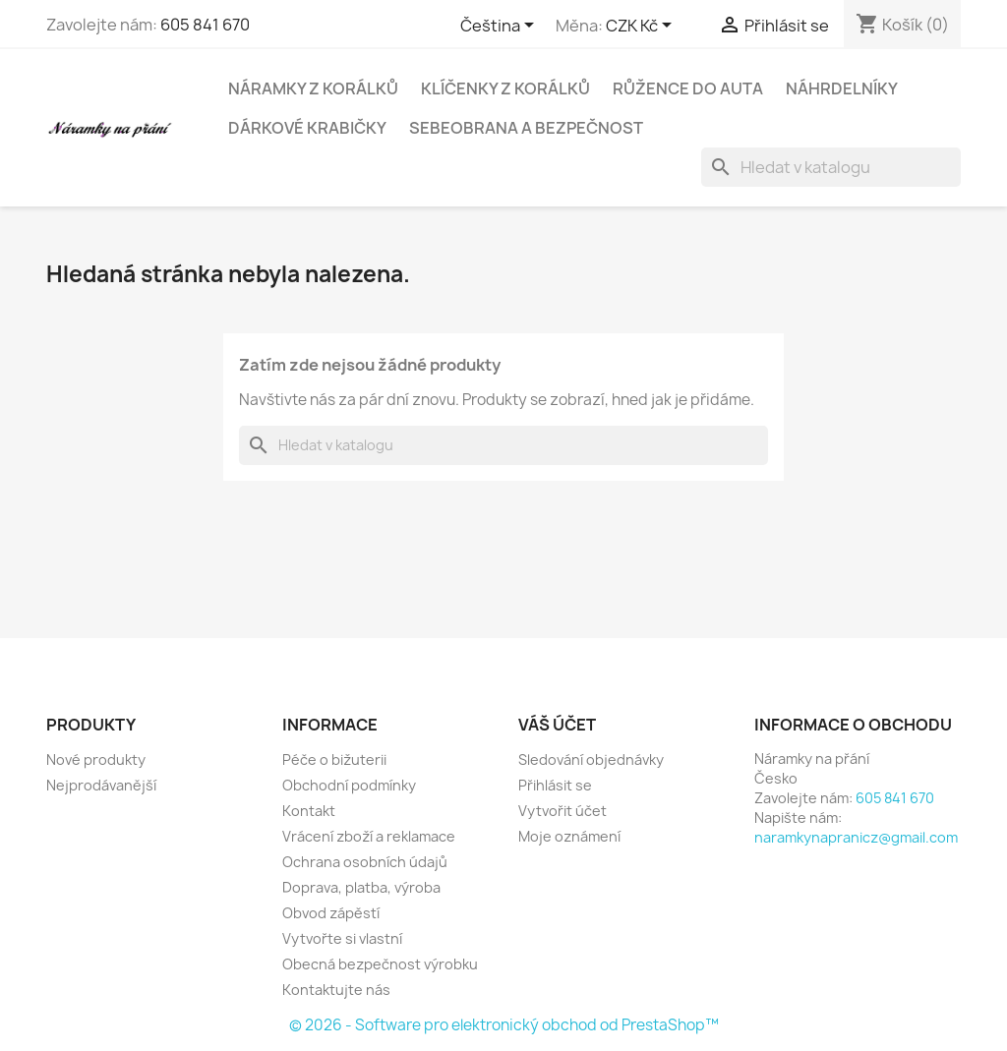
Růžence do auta (688, 88)
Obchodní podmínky (349, 785)
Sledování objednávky (591, 759)
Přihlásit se (555, 785)
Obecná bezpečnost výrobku (380, 964)
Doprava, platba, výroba (361, 887)
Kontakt (308, 810)
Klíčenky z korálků (505, 88)
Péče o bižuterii (334, 759)
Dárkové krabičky (307, 128)
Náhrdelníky (842, 88)
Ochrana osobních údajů (364, 861)
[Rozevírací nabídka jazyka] (500, 26)
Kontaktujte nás (336, 989)
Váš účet (557, 724)
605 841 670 (205, 24)
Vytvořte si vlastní (342, 938)
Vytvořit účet (562, 810)
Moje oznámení (569, 836)
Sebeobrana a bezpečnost (526, 128)
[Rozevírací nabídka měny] (642, 26)
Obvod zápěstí (331, 913)
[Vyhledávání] (831, 167)
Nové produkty (96, 759)
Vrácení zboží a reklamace (368, 836)
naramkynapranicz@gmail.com (856, 837)
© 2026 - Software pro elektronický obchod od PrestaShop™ (504, 1025)
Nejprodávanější (101, 785)
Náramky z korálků (313, 88)
